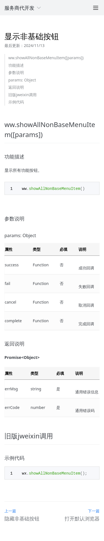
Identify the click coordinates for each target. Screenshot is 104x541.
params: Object (22, 80)
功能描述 (16, 65)
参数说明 (16, 72)
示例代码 (16, 102)
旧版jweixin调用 (22, 94)
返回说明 (16, 87)
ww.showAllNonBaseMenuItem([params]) (45, 57)
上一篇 (10, 510)
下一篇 (94, 510)
